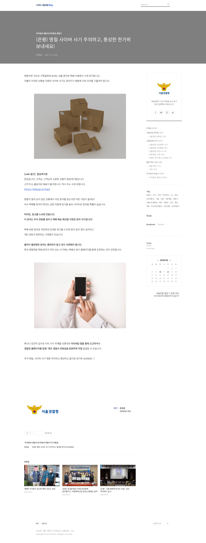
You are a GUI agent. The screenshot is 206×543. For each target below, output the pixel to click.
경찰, (148, 206)
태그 (37, 524)
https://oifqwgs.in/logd (37, 189)
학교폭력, (165, 195)
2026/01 (164, 260)
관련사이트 (157, 523)
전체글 (151, 128)
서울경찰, (168, 199)
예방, (161, 202)
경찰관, (166, 202)
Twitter (161, 224)
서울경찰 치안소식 (158, 151)
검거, (172, 202)
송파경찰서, (150, 199)
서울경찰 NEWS (154, 132)
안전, (159, 195)
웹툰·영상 (155, 166)
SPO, (155, 195)
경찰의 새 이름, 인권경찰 (160, 157)
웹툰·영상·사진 (154, 162)
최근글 (148, 215)
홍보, (176, 202)
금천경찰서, (176, 206)
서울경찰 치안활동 (158, 148)
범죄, (176, 195)
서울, (157, 199)
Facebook (150, 224)
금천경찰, (167, 206)
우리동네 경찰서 (155, 173)
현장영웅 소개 (156, 154)
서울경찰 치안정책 (158, 144)
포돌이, (149, 195)
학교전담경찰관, (157, 206)
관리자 (44, 524)
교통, (162, 199)
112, (172, 195)
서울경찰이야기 (154, 140)
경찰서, (175, 199)
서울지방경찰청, (152, 202)
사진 (153, 169)
